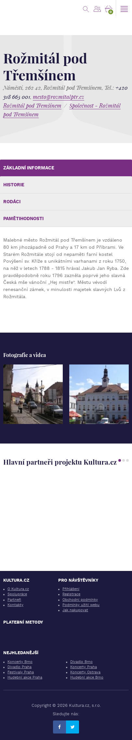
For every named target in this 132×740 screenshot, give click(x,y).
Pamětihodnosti (23, 218)
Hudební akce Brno (86, 677)
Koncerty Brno (20, 662)
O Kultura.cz (18, 589)
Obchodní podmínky (80, 600)
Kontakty (15, 605)
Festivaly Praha (20, 672)
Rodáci (11, 201)
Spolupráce (17, 594)
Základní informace (28, 167)
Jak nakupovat (75, 610)
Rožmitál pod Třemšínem (32, 105)
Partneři (14, 600)
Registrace (71, 594)
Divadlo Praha (19, 667)
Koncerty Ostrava (85, 672)
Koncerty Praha (83, 667)
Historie (13, 184)
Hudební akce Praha (24, 677)
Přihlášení (70, 589)
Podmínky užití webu (80, 605)
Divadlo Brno (81, 662)
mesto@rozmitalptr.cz (58, 96)
